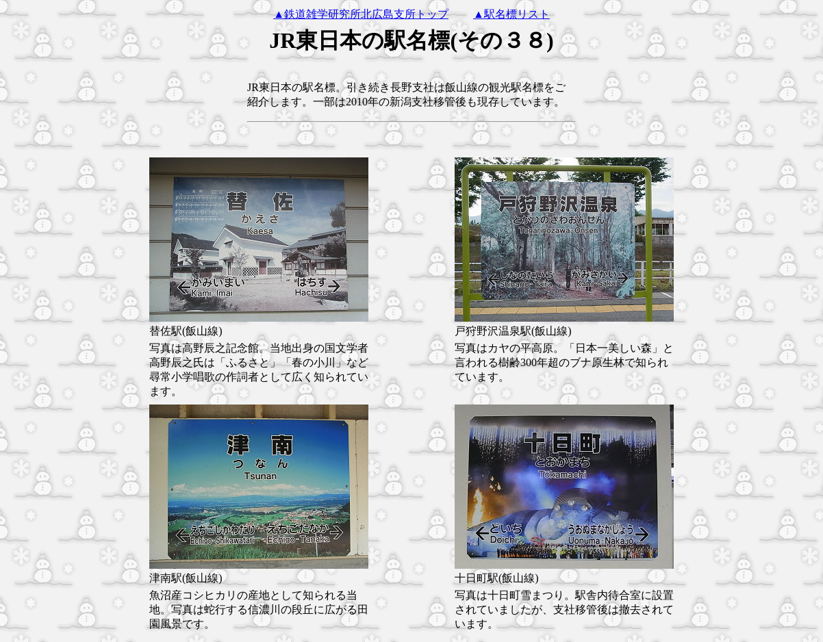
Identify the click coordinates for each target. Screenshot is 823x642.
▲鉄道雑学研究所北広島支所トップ (360, 14)
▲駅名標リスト (511, 14)
